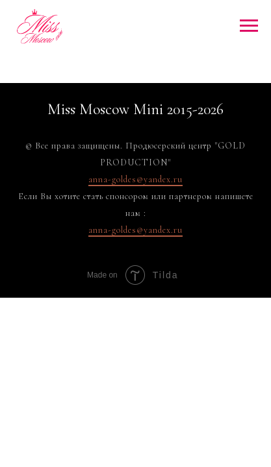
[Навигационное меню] (249, 25)
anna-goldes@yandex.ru (135, 179)
